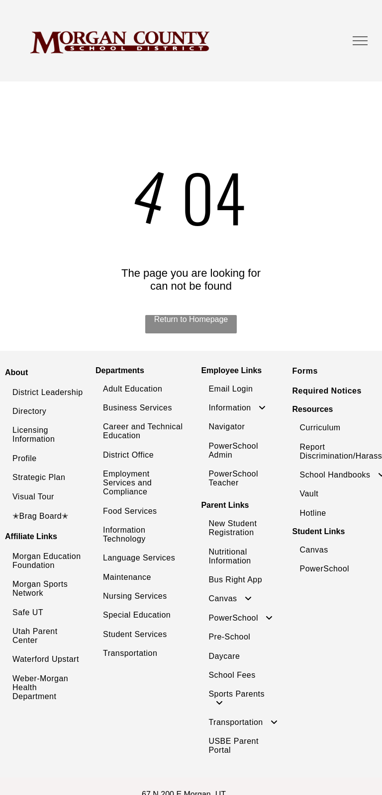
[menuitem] (47, 392)
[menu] (360, 41)
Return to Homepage (191, 319)
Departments (120, 370)
